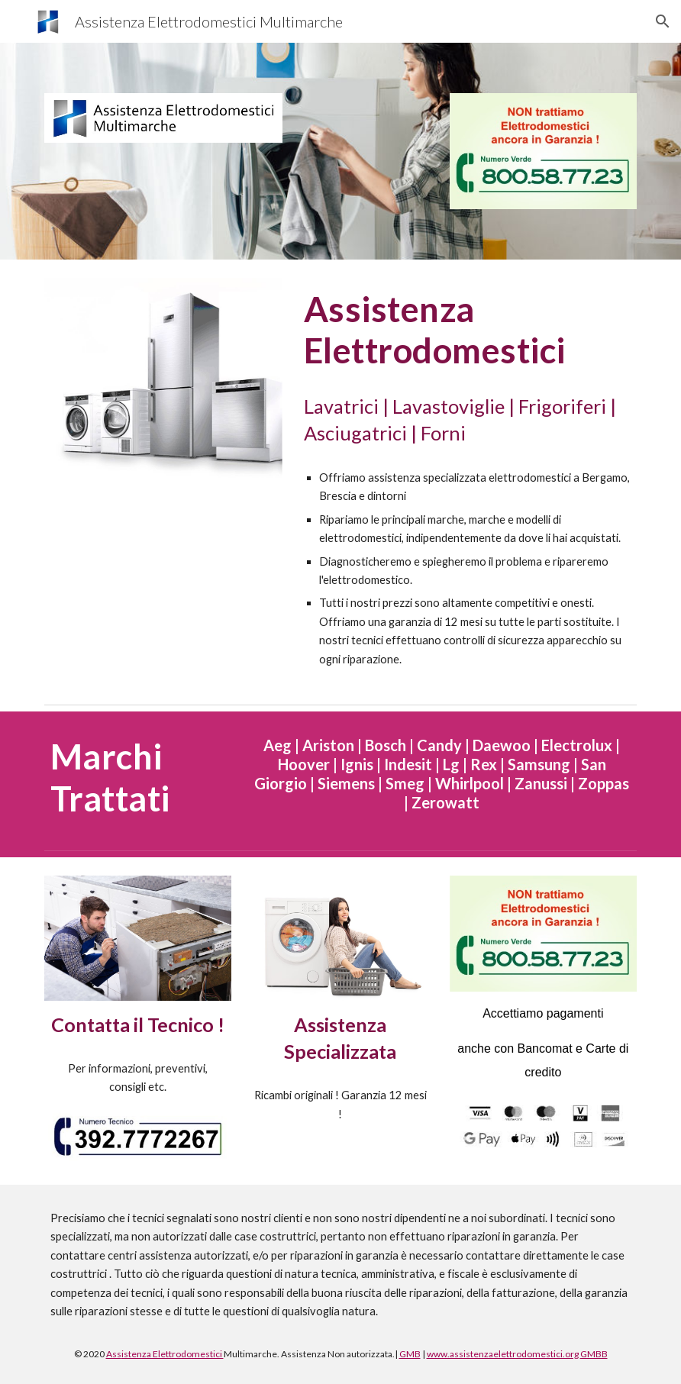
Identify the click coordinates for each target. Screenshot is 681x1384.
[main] (467, 330)
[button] (662, 21)
